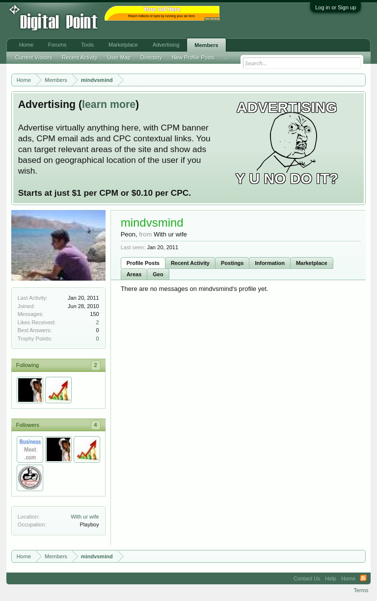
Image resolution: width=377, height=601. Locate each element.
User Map (119, 57)
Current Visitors (34, 57)
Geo (158, 274)
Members (206, 45)
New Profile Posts (193, 57)
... (226, 57)
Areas (134, 274)
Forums (57, 45)
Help (330, 578)
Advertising (166, 45)
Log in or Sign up (335, 7)
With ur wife (85, 517)
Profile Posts (143, 263)
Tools (87, 45)
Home (26, 45)
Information (270, 263)
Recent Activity (190, 263)
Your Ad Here (212, 19)
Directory (151, 57)
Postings (232, 263)
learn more (108, 104)
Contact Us (307, 578)
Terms (360, 590)
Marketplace (311, 263)
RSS (363, 578)
